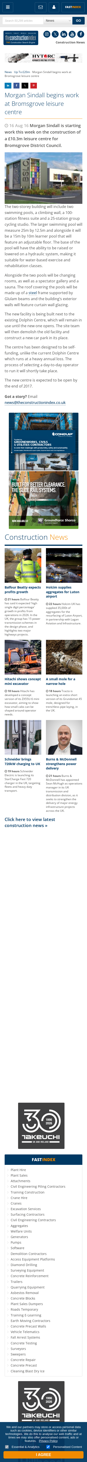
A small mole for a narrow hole (60, 681)
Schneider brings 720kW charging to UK (22, 761)
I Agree (43, 1455)
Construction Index (20, 38)
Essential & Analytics (22, 1447)
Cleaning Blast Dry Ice (28, 1371)
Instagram (46, 34)
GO (78, 20)
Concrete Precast (24, 1365)
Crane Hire (19, 1198)
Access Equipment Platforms (33, 1259)
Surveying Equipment (27, 1270)
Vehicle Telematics (25, 1332)
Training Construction (28, 1192)
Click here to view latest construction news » (30, 822)
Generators (19, 1237)
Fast (73, 7)
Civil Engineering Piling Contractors (38, 1186)
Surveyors (18, 1348)
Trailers (17, 1281)
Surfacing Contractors (28, 1214)
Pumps (16, 1242)
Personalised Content (64, 1447)
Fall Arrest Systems (25, 1337)
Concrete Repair (23, 1360)
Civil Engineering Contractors (33, 1220)
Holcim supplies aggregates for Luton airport (62, 591)
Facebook (80, 34)
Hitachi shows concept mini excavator (23, 681)
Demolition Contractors (29, 1253)
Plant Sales (19, 1175)
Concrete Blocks (23, 1298)
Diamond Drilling (24, 1265)
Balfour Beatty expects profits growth (23, 589)
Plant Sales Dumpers (27, 1304)
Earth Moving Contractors (30, 1321)
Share (8, 86)
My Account (54, 7)
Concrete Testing (24, 1343)
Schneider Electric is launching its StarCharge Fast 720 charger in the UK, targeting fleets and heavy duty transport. (22, 781)
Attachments (20, 1181)
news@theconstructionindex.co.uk (35, 402)
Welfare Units (21, 1231)
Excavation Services (26, 1209)
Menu (7, 7)
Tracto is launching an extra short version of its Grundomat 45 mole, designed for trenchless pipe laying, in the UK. (64, 700)
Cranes (16, 1203)
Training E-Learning (26, 1315)
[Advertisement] (43, 965)
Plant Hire (18, 1170)
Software (17, 1248)
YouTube (72, 34)
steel (33, 292)
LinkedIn (63, 34)
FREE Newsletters (40, 7)
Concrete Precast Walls (28, 1326)
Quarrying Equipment (28, 1287)
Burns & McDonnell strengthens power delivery (61, 763)
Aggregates (19, 1226)
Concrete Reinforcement (29, 1276)
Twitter (55, 34)
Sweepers (18, 1354)
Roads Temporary (24, 1309)
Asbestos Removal (25, 1293)
